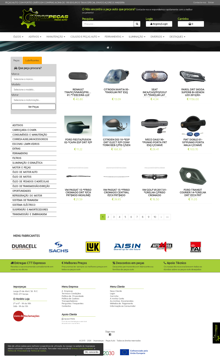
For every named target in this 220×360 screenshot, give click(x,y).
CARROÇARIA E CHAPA (24, 130)
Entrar (211, 2)
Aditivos (35, 36)
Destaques (177, 36)
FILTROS (16, 158)
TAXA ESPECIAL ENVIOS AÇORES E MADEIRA (102, 2)
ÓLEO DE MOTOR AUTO (24, 172)
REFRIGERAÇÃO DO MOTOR (27, 195)
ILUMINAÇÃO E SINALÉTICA (27, 162)
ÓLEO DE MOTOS (21, 176)
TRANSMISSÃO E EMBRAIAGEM (29, 214)
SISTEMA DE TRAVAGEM (25, 200)
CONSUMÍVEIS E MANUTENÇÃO (29, 134)
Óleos (18, 36)
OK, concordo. (92, 352)
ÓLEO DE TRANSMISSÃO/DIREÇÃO (31, 186)
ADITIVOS (17, 125)
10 (155, 216)
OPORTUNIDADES (21, 190)
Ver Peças (33, 106)
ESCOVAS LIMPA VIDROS (25, 144)
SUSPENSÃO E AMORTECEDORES (30, 209)
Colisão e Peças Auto (85, 36)
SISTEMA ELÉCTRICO (23, 204)
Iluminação (137, 36)
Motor (15, 94)
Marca (15, 73)
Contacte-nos (199, 2)
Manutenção (56, 36)
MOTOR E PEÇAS (21, 167)
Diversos (157, 36)
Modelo (16, 84)
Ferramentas (114, 36)
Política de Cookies (38, 350)
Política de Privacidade (17, 350)
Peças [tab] (16, 60)
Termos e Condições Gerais (82, 348)
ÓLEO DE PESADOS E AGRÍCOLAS (30, 181)
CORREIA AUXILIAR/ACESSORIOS (30, 139)
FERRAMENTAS (20, 153)
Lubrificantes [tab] (32, 60)
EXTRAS (16, 148)
